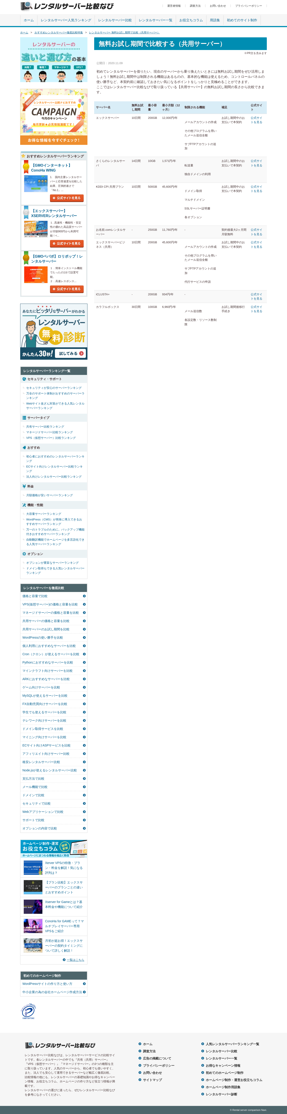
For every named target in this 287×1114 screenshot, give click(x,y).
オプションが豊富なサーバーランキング (52, 562)
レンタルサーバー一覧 (155, 20)
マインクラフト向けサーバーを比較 (47, 670)
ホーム (29, 20)
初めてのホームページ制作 (225, 1073)
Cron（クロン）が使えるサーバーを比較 (50, 654)
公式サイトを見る (67, 198)
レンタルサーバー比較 (115, 20)
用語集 (215, 20)
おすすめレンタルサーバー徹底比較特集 (59, 32)
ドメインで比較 (33, 795)
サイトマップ (152, 1080)
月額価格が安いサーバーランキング (49, 495)
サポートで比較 (33, 820)
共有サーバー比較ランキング (45, 426)
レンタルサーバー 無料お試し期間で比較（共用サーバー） (124, 32)
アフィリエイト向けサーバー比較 (46, 753)
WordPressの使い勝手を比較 (42, 637)
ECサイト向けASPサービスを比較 (46, 745)
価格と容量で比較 (35, 596)
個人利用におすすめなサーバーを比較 (49, 646)
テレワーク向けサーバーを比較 (44, 720)
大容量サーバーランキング (43, 514)
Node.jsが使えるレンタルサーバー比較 (49, 770)
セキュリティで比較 (36, 803)
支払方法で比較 (33, 778)
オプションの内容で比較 (39, 828)
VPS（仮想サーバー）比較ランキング (51, 438)
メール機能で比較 (35, 787)
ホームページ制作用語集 (223, 1087)
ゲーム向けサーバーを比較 (41, 687)
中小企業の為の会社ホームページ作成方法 (52, 992)
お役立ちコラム (191, 20)
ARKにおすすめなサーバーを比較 (46, 679)
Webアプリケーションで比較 (42, 812)
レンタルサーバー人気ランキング (66, 20)
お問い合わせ (218, 5)
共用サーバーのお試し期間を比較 (46, 629)
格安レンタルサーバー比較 (41, 762)
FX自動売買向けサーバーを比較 (44, 704)
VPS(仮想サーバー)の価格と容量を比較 (50, 604)
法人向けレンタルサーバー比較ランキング (54, 476)
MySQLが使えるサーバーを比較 (44, 695)
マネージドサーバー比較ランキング (49, 432)
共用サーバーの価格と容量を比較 (46, 621)
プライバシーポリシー (248, 5)
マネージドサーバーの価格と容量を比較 (50, 612)
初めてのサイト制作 (242, 20)
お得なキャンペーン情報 (223, 1065)
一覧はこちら (75, 960)
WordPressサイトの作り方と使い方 (47, 984)
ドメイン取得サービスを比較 (42, 729)
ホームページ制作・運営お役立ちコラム (234, 1080)
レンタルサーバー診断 (221, 1094)
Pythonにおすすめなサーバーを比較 (47, 662)
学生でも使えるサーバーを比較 (44, 712)
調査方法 (195, 5)
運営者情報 (174, 5)
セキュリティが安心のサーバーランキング (54, 387)
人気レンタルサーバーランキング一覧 (232, 1044)
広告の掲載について (157, 1058)
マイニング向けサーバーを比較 (44, 737)
